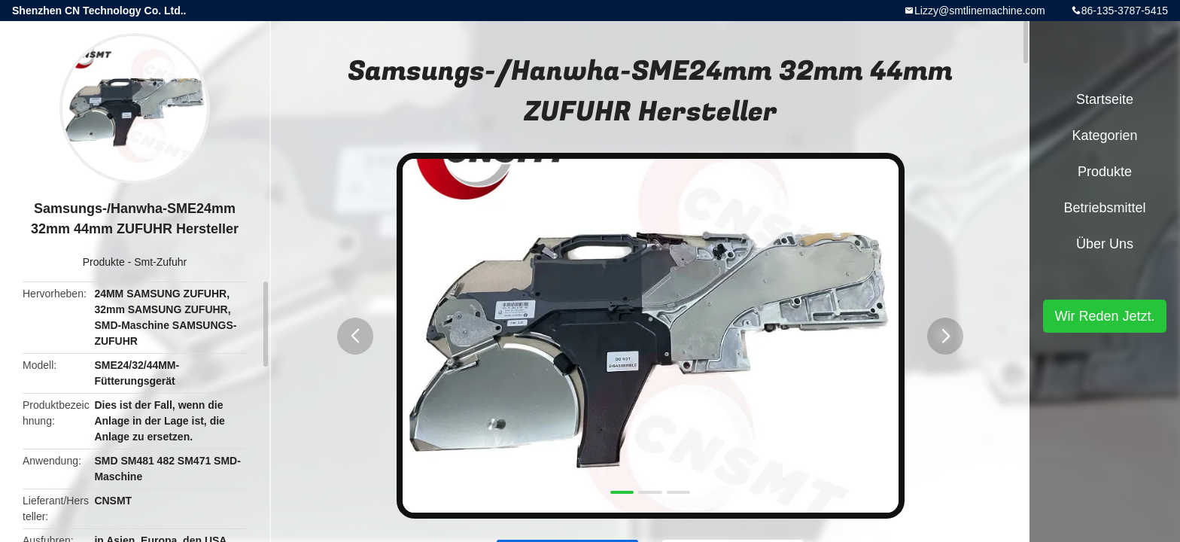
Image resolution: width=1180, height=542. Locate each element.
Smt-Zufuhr (160, 262)
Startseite (1104, 99)
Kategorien (1104, 135)
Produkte (104, 262)
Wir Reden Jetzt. (1104, 316)
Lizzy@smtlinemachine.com (979, 11)
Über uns (1104, 243)
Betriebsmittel (1104, 207)
